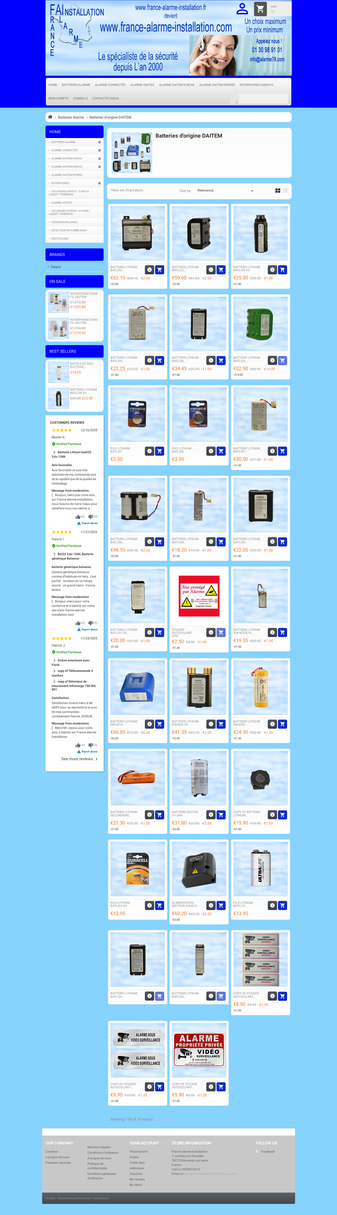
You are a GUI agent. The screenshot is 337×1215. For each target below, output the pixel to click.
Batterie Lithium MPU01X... (123, 723)
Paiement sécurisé (58, 1162)
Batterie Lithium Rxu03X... (246, 723)
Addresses (137, 1168)
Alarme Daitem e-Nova (177, 85)
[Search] (259, 99)
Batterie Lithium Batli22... (185, 268)
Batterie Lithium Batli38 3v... (246, 268)
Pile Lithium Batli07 (120, 450)
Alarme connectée (110, 85)
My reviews (137, 1179)
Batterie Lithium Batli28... (185, 994)
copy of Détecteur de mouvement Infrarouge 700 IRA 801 (74, 685)
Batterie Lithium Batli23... (246, 359)
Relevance (226, 191)
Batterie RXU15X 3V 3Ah (185, 813)
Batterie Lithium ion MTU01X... (246, 631)
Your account (144, 1143)
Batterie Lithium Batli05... (123, 359)
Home (52, 85)
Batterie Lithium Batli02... (123, 268)
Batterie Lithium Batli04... (185, 540)
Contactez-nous (105, 98)
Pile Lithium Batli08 (181, 450)
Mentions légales (98, 1147)
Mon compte (58, 98)
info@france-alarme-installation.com (210, 1173)
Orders (134, 1157)
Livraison (51, 1151)
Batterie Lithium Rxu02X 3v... (185, 723)
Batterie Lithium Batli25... (123, 994)
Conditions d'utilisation (103, 1152)
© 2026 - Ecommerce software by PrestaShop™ (77, 1198)
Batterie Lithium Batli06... (123, 540)
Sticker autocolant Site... (182, 633)
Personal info (139, 1151)
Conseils (80, 98)
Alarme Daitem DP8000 (217, 85)
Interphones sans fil (257, 85)
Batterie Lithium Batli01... (246, 450)
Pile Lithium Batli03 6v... (120, 904)
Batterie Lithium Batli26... (185, 359)
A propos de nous (57, 1157)
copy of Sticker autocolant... (246, 994)
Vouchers (136, 1173)
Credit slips (137, 1162)
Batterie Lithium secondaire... (123, 813)
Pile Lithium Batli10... (243, 904)
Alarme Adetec (142, 85)
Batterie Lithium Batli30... (246, 540)
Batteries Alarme (76, 85)
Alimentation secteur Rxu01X (184, 904)
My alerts (136, 1185)
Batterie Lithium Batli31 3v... (123, 631)
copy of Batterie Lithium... (246, 813)
